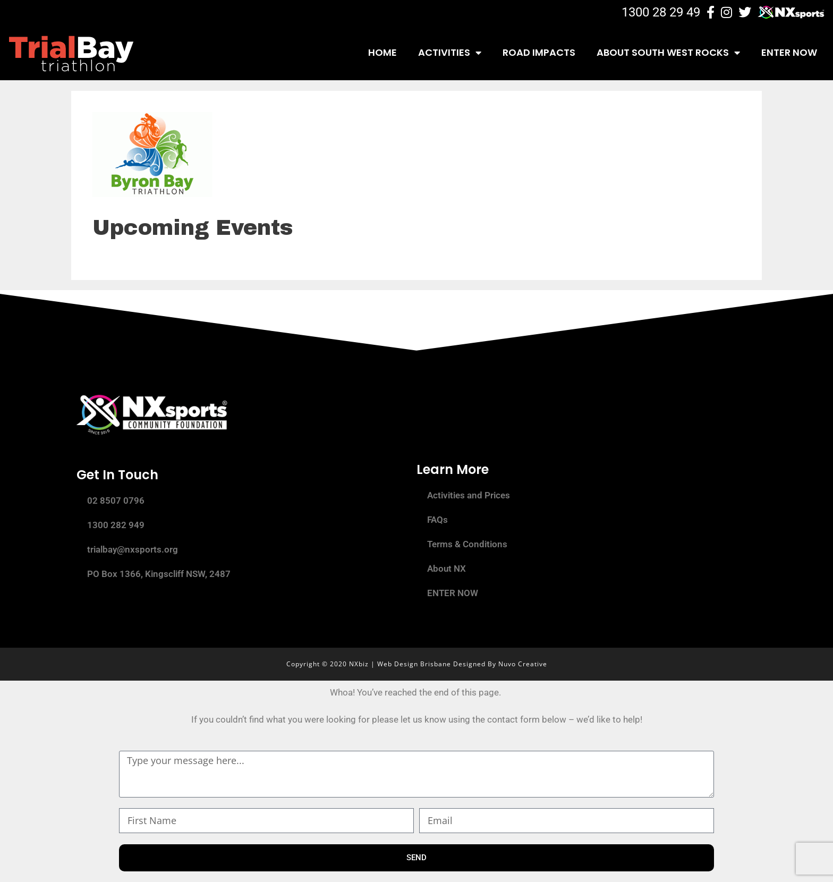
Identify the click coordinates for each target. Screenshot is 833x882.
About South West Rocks (668, 53)
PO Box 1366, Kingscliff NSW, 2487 (159, 574)
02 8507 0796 (115, 500)
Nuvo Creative (522, 663)
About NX (446, 568)
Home (382, 52)
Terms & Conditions (467, 544)
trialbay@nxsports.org (132, 549)
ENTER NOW (789, 52)
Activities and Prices (468, 495)
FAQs (437, 519)
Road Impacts (539, 52)
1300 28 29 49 (661, 12)
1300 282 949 (115, 525)
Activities (449, 53)
